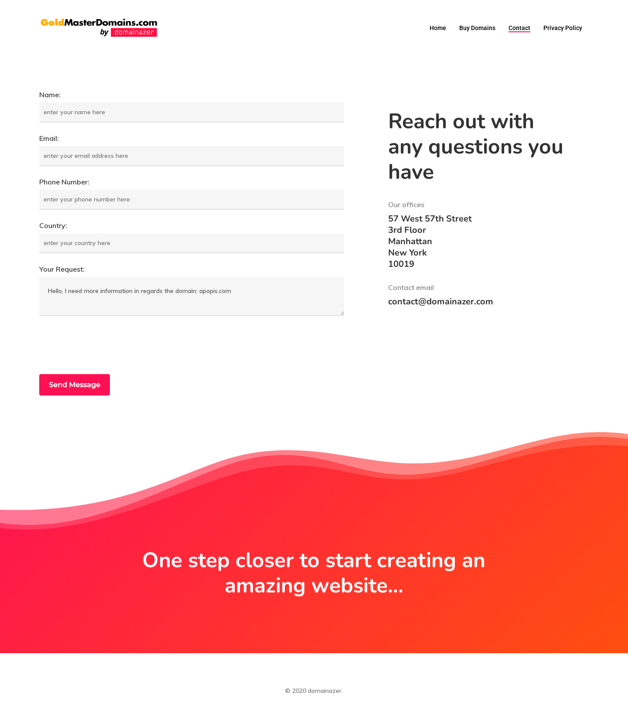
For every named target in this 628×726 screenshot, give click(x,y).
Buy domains (477, 28)
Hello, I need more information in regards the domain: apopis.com (191, 296)
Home (438, 28)
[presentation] (105, 346)
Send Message (74, 385)
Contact (519, 28)
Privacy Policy (562, 28)
